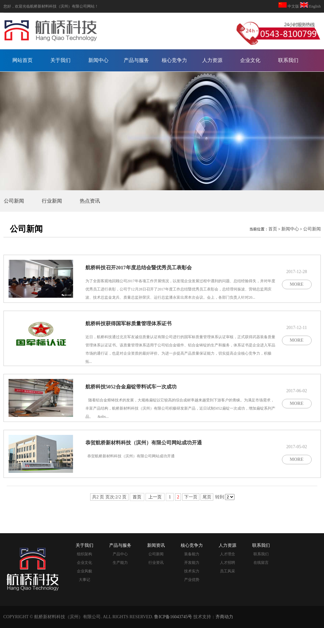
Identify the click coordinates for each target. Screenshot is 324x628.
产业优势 (191, 579)
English (314, 6)
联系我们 (288, 60)
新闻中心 (98, 60)
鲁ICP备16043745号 (173, 616)
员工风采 (227, 571)
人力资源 (212, 60)
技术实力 (191, 571)
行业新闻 (52, 201)
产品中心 (120, 554)
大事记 (84, 579)
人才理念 (227, 554)
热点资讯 (90, 201)
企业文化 (250, 60)
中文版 (293, 6)
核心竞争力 (174, 60)
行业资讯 (156, 562)
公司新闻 (14, 201)
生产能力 (120, 562)
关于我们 (60, 60)
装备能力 (191, 554)
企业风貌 (84, 571)
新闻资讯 (156, 545)
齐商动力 (224, 616)
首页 (272, 229)
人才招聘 (227, 562)
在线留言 (261, 562)
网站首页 (22, 60)
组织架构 (84, 554)
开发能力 (191, 562)
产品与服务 (136, 60)
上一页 (155, 497)
